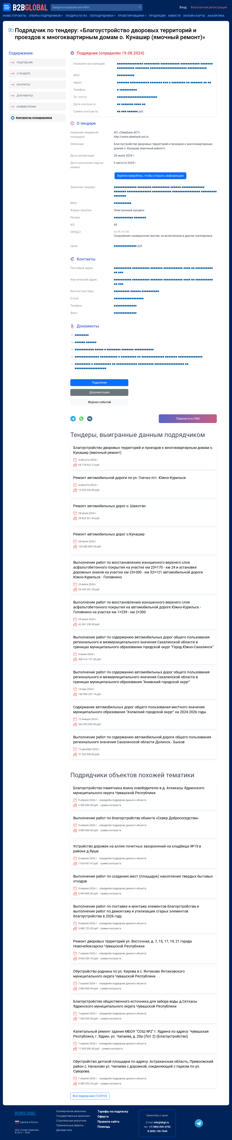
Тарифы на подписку (113, 1111)
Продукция (157, 15)
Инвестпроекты (14, 15)
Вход (183, 7)
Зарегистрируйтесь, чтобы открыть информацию (150, 175)
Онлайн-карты (194, 15)
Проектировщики (131, 15)
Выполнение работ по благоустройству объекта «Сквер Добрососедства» (135, 818)
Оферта (103, 1116)
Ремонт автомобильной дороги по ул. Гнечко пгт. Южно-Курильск (129, 478)
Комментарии (26, 106)
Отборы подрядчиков (45, 15)
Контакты (23, 84)
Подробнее (99, 382)
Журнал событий (99, 402)
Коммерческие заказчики (71, 1111)
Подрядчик (25, 62)
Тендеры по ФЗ (76, 15)
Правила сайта (108, 1121)
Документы (25, 95)
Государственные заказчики (73, 1115)
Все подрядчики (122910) (90, 1096)
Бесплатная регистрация (209, 7)
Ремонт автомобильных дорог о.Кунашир (108, 534)
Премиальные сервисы (70, 1125)
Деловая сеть (64, 1130)
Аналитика (216, 15)
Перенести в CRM (188, 418)
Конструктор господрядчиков (34, 117)
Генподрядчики (101, 15)
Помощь (104, 1126)
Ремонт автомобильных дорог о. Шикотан (109, 506)
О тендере (23, 73)
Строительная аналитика (71, 1120)
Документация (99, 392)
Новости (174, 15)
